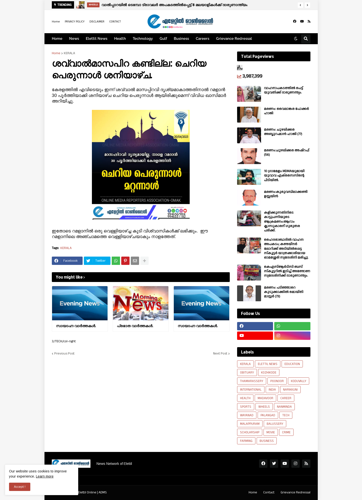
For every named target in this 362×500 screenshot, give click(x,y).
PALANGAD (268, 415)
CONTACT (115, 22)
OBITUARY (247, 372)
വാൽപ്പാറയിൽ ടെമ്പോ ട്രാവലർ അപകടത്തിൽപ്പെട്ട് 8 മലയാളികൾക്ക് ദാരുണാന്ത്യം (174, 4)
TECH (285, 415)
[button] (300, 5)
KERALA (69, 53)
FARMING (246, 441)
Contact (268, 492)
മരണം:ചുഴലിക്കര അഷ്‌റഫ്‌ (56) (286, 152)
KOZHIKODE (268, 372)
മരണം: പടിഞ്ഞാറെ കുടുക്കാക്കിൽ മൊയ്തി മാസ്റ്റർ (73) (283, 292)
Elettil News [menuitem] (96, 38)
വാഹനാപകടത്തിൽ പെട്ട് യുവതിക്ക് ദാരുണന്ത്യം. (283, 90)
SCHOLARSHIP (249, 432)
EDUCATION (292, 364)
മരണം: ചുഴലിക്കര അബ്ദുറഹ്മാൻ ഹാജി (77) (283, 131)
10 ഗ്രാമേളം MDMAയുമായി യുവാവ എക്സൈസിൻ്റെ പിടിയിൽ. (284, 175)
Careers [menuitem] (202, 38)
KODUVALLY (298, 381)
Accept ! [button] (19, 486)
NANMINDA (284, 407)
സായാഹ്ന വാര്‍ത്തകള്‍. (76, 325)
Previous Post (64, 353)
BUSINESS (267, 441)
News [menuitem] (74, 38)
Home (56, 22)
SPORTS (245, 407)
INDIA (272, 389)
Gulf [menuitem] (163, 38)
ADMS (103, 492)
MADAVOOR (265, 398)
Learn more (45, 476)
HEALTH (245, 398)
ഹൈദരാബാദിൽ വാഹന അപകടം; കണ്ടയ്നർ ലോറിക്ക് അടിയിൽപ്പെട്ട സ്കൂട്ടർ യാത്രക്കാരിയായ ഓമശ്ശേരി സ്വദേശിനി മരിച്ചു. (286, 249)
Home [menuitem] (57, 38)
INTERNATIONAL (251, 389)
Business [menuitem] (181, 38)
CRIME (286, 432)
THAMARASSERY (251, 381)
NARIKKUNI (290, 389)
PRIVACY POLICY (75, 22)
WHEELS (264, 407)
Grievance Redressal (295, 492)
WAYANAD (246, 415)
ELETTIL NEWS (267, 364)
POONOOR (277, 381)
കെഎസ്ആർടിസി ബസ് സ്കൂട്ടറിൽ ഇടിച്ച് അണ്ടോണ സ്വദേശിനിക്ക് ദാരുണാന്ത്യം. (287, 271)
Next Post (220, 353)
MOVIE (270, 432)
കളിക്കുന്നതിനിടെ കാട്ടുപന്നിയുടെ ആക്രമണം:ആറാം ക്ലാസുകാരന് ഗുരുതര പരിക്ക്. (282, 221)
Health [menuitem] (120, 38)
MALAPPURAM (250, 424)
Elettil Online (87, 492)
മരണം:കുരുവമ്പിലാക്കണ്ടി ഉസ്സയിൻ (285, 194)
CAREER (285, 398)
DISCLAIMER (96, 22)
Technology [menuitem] (143, 38)
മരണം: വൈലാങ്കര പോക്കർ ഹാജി (286, 111)
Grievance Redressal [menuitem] (234, 38)
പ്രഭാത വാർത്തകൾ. (135, 325)
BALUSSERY (275, 424)
